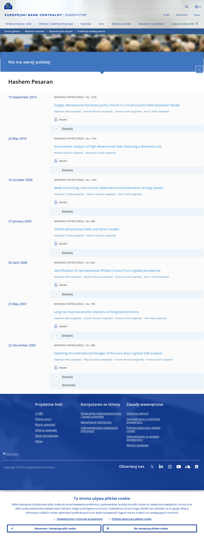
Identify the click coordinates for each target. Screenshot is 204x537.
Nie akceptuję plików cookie (150, 527)
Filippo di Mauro (92, 359)
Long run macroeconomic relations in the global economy (96, 312)
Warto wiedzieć (45, 424)
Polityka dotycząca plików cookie (143, 429)
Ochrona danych (137, 413)
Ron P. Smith (151, 111)
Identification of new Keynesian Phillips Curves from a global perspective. (107, 270)
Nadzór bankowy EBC (185, 23)
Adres (39, 441)
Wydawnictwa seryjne (61, 31)
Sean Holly (149, 318)
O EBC (166, 14)
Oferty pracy (43, 419)
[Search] (168, 6)
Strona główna (12, 31)
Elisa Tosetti (124, 194)
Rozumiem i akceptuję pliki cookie (54, 527)
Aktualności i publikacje (151, 23)
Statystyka (86, 23)
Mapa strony (12, 453)
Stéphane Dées (62, 111)
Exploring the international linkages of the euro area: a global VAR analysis (108, 353)
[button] (192, 7)
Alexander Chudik (94, 152)
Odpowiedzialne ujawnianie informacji (99, 429)
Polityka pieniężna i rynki (18, 23)
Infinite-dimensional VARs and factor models (86, 229)
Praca (197, 14)
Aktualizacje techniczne (96, 422)
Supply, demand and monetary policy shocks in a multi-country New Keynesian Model (117, 105)
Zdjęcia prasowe (46, 430)
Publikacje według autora (91, 31)
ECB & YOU (181, 14)
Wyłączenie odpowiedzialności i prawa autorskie (101, 414)
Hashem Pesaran (93, 111)
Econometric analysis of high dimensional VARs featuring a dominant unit (108, 146)
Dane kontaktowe (46, 436)
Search (186, 7)
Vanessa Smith (123, 111)
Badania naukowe (121, 23)
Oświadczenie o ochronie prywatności (143, 420)
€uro (101, 23)
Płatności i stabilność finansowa (56, 23)
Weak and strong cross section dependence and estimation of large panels (108, 188)
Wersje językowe (137, 445)
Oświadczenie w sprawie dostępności (142, 438)
